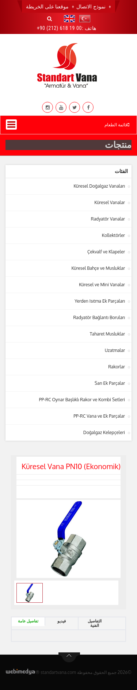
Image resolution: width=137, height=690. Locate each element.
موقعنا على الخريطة (47, 6)
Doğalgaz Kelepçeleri (104, 432)
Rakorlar (116, 366)
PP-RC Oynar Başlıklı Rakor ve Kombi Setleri (82, 399)
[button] (83, 18)
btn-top (69, 657)
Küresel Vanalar (109, 202)
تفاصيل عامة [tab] (28, 621)
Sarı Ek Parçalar (110, 383)
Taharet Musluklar (107, 334)
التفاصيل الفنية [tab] (95, 623)
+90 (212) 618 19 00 (59, 28)
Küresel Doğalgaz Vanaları (99, 186)
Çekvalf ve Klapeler (106, 251)
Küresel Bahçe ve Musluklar (98, 268)
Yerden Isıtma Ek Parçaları (100, 301)
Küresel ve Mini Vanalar (102, 284)
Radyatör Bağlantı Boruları (99, 317)
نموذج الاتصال (90, 6)
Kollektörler (113, 235)
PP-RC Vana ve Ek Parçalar (99, 416)
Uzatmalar (115, 350)
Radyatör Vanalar (108, 219)
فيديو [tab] (61, 621)
